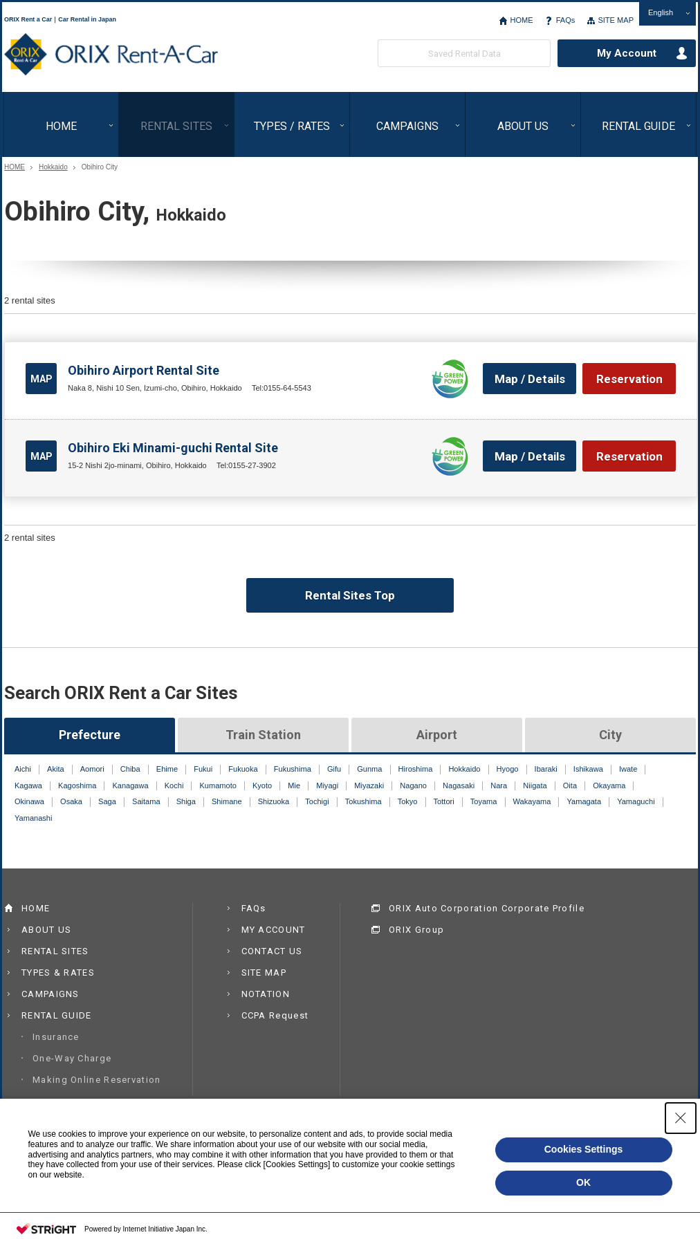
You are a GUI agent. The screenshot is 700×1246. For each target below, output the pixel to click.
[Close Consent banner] (680, 1118)
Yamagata (584, 801)
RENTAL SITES (176, 126)
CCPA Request (275, 1015)
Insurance (56, 1037)
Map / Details (530, 379)
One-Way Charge (72, 1058)
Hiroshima (415, 769)
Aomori (92, 769)
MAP (41, 378)
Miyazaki (369, 785)
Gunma (369, 769)
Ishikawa (588, 769)
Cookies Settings (583, 1149)
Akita (55, 769)
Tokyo (408, 801)
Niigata (534, 785)
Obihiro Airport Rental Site (143, 370)
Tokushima (363, 801)
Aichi (23, 769)
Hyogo (508, 769)
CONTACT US (272, 951)
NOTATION (265, 994)
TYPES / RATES (292, 126)
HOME (521, 20)
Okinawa (29, 801)
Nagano (413, 785)
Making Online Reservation (97, 1080)
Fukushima (292, 769)
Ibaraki (546, 769)
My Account (626, 53)
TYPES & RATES (58, 972)
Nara (498, 785)
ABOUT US (523, 126)
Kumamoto (217, 785)
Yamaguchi (635, 801)
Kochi (174, 785)
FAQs (565, 20)
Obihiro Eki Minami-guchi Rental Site (173, 447)
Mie (294, 785)
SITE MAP (616, 20)
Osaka (71, 801)
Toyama (483, 801)
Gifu (334, 769)
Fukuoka (242, 769)
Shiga (186, 801)
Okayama (609, 785)
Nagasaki (459, 785)
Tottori (444, 801)
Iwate (628, 769)
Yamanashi (33, 818)
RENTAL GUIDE (638, 126)
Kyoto (262, 785)
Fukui (203, 769)
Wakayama (532, 801)
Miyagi (327, 785)
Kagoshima (77, 785)
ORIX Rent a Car (111, 54)
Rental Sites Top (350, 595)
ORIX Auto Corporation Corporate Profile (486, 908)
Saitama (146, 801)
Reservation (629, 379)
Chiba (130, 769)
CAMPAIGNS (407, 126)
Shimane (227, 801)
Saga (107, 801)
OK (583, 1182)
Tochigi (317, 801)
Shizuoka (273, 801)
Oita (570, 785)
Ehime (167, 769)
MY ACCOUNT (273, 929)
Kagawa (28, 785)
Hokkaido (53, 167)
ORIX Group (416, 929)
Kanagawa (130, 785)
